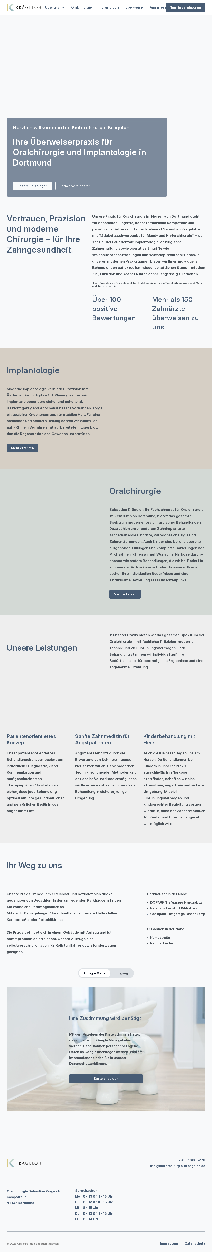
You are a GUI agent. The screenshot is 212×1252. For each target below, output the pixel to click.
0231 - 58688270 (190, 1160)
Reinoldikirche (161, 943)
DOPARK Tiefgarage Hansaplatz (176, 902)
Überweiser (134, 7)
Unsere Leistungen (32, 186)
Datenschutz (195, 1243)
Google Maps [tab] (94, 973)
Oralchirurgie (81, 7)
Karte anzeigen (106, 1078)
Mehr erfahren (22, 448)
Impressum (169, 1243)
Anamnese (158, 7)
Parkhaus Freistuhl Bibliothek (173, 908)
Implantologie (109, 7)
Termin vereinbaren (185, 7)
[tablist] (106, 973)
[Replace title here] (24, 1163)
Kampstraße (160, 938)
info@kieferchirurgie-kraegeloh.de (177, 1166)
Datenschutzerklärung (87, 1063)
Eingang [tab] (121, 973)
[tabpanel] (106, 1049)
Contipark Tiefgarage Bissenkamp (177, 914)
